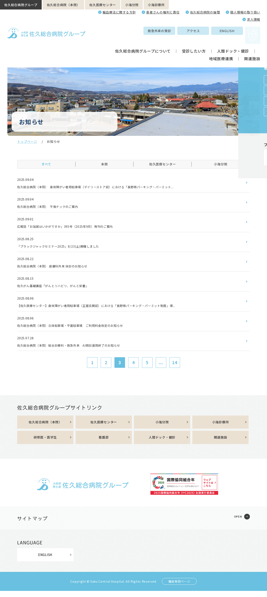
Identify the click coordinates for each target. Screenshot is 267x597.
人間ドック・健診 (233, 42)
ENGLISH (197, 31)
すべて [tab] (46, 164)
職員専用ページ (179, 587)
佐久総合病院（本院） (63, 5)
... (161, 368)
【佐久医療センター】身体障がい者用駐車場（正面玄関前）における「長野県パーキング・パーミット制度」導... (107, 309)
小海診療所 (156, 5)
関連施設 (252, 49)
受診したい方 (194, 42)
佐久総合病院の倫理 (205, 12)
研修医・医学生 (45, 443)
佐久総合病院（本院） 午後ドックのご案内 (52, 207)
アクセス (164, 31)
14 (175, 368)
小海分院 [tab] (220, 164)
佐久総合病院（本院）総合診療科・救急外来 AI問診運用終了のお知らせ (75, 350)
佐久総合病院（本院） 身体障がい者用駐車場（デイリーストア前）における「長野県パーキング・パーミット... (106, 187)
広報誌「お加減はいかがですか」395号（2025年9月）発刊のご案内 (71, 227)
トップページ (27, 141)
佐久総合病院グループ (20, 5)
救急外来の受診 (130, 31)
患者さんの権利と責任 (163, 12)
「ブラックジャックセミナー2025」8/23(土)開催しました (63, 248)
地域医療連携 (221, 49)
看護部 (104, 443)
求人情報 (253, 19)
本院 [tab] (104, 164)
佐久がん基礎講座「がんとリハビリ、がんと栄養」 (58, 289)
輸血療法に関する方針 (119, 12)
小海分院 (132, 5)
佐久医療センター (102, 5)
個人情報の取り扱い (245, 12)
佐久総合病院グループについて (143, 42)
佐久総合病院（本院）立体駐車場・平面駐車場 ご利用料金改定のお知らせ (77, 330)
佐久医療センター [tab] (162, 164)
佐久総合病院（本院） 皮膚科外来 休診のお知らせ (57, 268)
